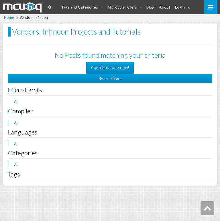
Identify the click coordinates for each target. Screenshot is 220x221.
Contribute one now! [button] (110, 67)
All (16, 101)
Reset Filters (110, 78)
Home (9, 17)
